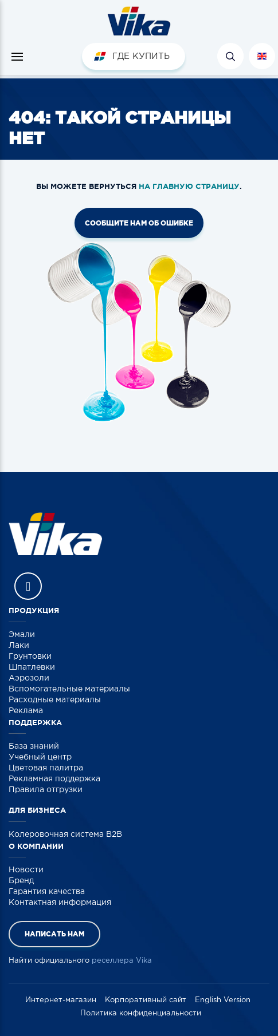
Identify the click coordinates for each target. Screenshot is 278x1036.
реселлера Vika (122, 961)
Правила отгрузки (46, 789)
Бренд (21, 880)
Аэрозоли (29, 678)
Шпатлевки (32, 667)
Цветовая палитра (46, 768)
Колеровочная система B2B (65, 834)
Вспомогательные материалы (69, 689)
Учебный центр (40, 757)
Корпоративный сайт (145, 1000)
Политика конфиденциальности (140, 1013)
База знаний (34, 746)
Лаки (19, 645)
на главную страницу (189, 186)
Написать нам (54, 934)
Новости (26, 870)
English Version (222, 1000)
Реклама (26, 710)
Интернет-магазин (60, 1000)
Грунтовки (30, 656)
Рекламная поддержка (54, 779)
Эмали (22, 634)
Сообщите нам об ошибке (139, 223)
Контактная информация (60, 902)
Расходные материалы (55, 700)
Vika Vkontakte (28, 586)
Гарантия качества (47, 891)
